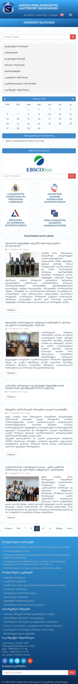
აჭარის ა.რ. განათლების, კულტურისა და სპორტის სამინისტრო (33, 618)
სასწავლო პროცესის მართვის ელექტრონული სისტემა (29, 606)
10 (43, 520)
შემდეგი (59, 520)
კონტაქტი (53, 15)
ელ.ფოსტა (29, 15)
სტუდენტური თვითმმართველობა (19, 593)
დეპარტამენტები (13, 71)
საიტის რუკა (41, 15)
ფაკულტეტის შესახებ (15, 59)
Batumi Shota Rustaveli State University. (25, 141)
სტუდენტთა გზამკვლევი (15, 569)
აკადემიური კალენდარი (15, 573)
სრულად (11, 307)
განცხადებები (11, 53)
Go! (72, 176)
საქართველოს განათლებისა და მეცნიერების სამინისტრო (31, 614)
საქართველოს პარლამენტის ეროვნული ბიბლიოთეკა (29, 622)
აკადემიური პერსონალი (16, 78)
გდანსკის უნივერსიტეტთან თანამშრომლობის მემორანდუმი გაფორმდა (37, 539)
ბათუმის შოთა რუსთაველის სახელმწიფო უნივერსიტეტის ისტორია (35, 577)
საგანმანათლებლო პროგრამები (20, 84)
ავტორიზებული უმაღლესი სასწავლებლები (24, 597)
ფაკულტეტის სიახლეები (16, 46)
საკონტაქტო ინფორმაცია (17, 90)
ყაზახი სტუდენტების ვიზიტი (16, 543)
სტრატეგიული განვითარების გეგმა (20, 585)
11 (50, 520)
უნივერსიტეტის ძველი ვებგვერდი (19, 625)
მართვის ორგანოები (15, 65)
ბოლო (70, 520)
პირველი (8, 520)
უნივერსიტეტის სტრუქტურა (16, 589)
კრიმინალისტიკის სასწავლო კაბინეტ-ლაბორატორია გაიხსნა (32, 560)
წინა (18, 520)
